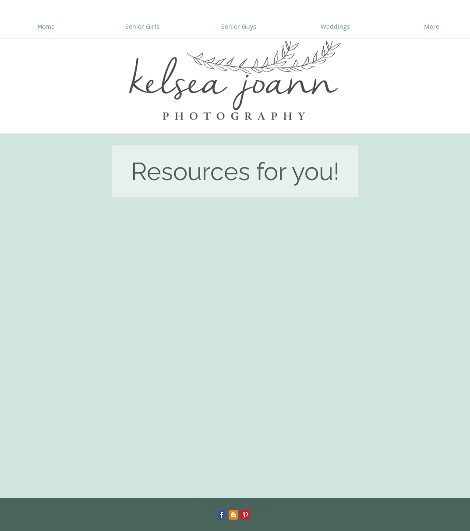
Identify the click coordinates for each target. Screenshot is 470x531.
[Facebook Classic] (221, 515)
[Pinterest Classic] (245, 515)
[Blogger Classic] (233, 515)
